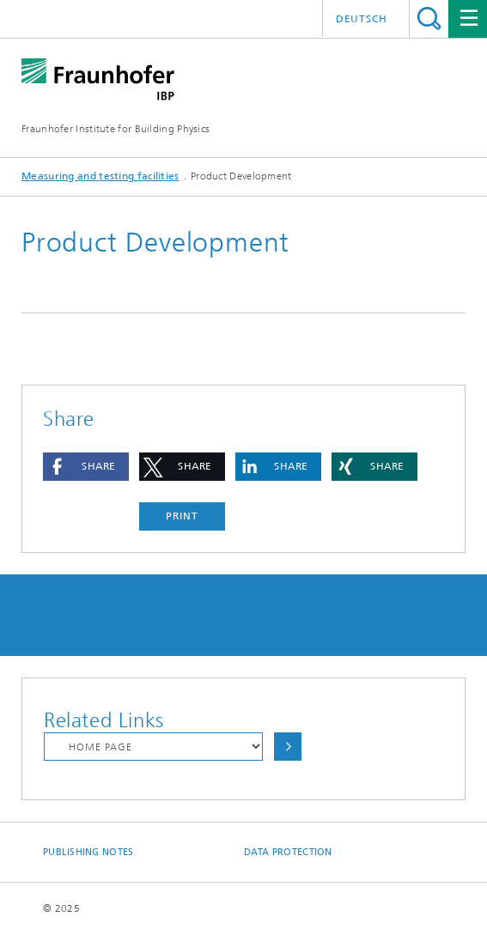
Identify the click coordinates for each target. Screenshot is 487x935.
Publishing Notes (88, 852)
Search (429, 18)
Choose (287, 746)
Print (182, 516)
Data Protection (288, 852)
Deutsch (361, 19)
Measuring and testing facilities (100, 176)
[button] (86, 466)
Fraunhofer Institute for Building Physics (115, 129)
